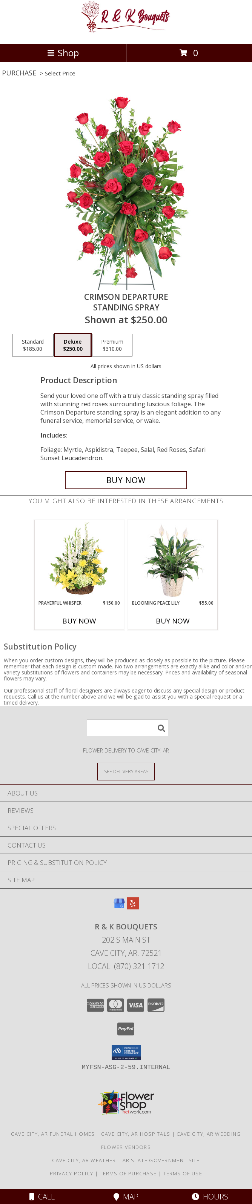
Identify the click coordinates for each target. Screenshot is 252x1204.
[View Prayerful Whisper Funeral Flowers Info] (79, 560)
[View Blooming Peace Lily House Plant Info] (172, 560)
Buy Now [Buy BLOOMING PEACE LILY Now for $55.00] (173, 621)
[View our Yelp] (133, 907)
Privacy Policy (71, 1173)
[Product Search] (127, 727)
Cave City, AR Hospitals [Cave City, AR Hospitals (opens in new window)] (135, 1133)
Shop (63, 52)
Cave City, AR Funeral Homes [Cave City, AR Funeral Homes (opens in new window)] (53, 1133)
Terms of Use (182, 1173)
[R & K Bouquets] (126, 32)
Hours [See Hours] (210, 1197)
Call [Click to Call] (42, 1197)
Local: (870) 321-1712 (126, 966)
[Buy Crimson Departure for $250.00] (126, 480)
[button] (126, 1052)
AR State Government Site (161, 1160)
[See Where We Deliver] (126, 771)
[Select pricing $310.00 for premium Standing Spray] (112, 345)
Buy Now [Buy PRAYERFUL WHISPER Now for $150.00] (79, 621)
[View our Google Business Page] (119, 907)
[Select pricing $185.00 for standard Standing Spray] (32, 345)
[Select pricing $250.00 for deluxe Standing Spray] (73, 345)
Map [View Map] (126, 1197)
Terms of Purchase (128, 1173)
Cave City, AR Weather (84, 1160)
